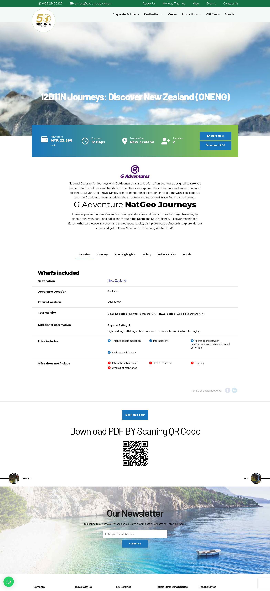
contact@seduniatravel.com (92, 3)
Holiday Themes (174, 3)
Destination (153, 14)
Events (211, 3)
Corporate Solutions (126, 14)
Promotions (191, 14)
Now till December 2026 (132, 313)
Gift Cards (213, 14)
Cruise (172, 14)
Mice (196, 3)
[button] (8, 582)
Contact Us (230, 3)
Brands (229, 14)
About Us (149, 3)
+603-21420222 (52, 3)
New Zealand (117, 280)
